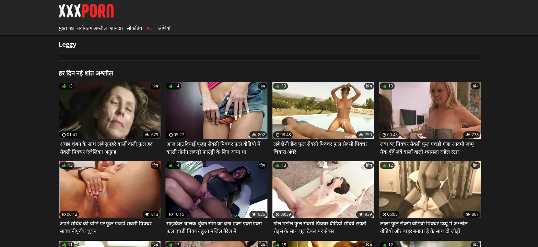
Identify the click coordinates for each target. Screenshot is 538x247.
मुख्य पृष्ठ (66, 28)
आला (150, 28)
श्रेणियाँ (164, 28)
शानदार (117, 28)
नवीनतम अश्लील (92, 28)
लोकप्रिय (134, 28)
